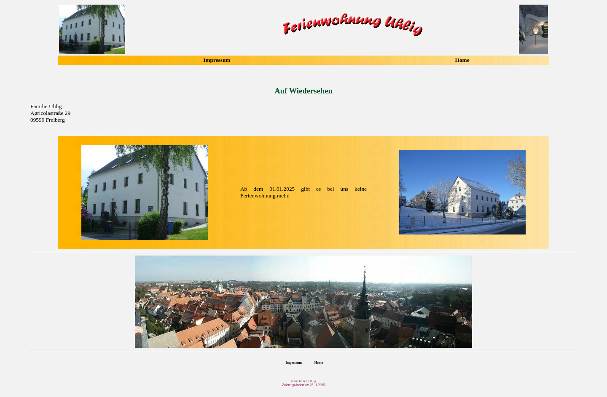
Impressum (216, 60)
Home (462, 60)
